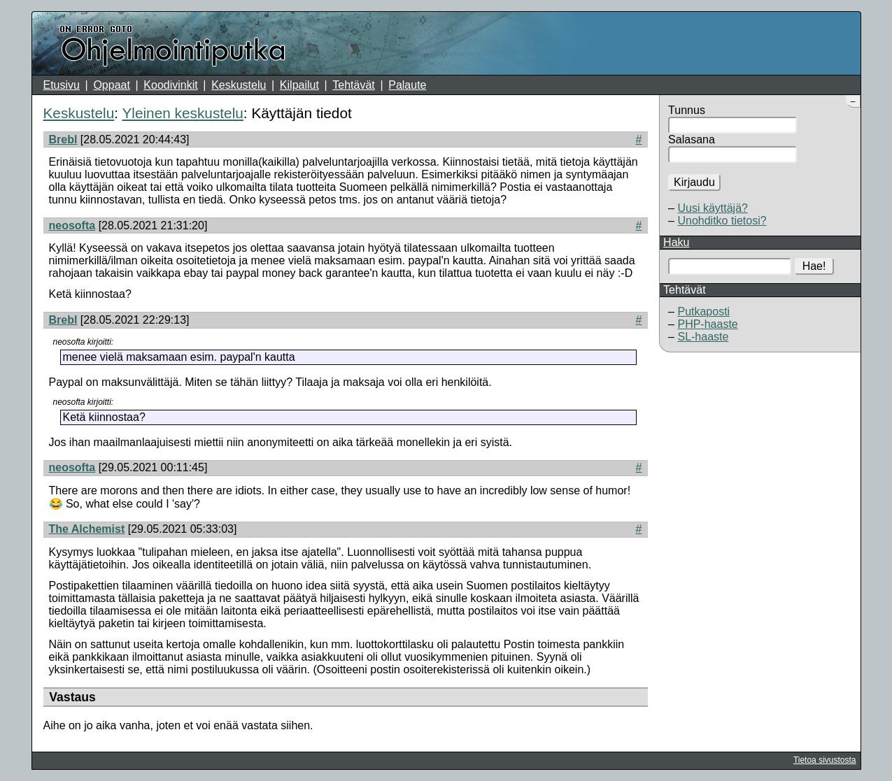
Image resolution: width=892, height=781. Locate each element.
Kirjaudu (694, 182)
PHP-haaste (707, 324)
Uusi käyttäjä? (712, 208)
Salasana (691, 139)
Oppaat (111, 85)
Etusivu (61, 85)
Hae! (814, 266)
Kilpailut (299, 85)
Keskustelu (238, 85)
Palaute (407, 85)
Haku (676, 242)
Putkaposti (703, 311)
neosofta (72, 225)
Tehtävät (353, 85)
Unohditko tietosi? (721, 221)
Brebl (63, 139)
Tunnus (686, 110)
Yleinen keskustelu (182, 113)
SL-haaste (702, 337)
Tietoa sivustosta (824, 760)
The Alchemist (87, 529)
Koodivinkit (170, 85)
